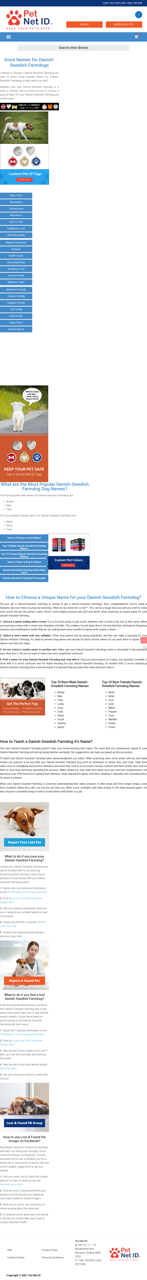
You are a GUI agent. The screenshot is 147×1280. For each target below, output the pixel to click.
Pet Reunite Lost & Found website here (22, 1034)
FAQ (9, 1250)
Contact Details (15, 1257)
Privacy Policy (50, 1250)
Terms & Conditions (53, 1257)
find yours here (8, 1068)
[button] (8, 37)
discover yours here (11, 1184)
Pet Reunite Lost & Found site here (27, 892)
